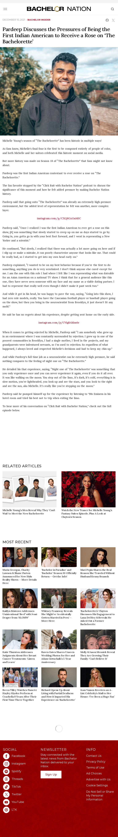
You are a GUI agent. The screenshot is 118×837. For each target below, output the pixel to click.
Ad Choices (94, 773)
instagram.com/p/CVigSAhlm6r (59, 322)
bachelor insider (39, 19)
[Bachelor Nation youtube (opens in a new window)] (20, 802)
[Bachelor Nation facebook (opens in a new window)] (20, 756)
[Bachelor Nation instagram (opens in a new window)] (20, 764)
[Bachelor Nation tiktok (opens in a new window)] (20, 787)
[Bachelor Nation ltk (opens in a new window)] (20, 810)
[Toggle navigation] (5, 8)
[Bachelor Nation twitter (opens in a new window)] (20, 794)
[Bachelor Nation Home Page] (59, 9)
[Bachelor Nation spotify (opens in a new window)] (20, 771)
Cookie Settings (97, 785)
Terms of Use (95, 767)
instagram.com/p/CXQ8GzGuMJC (59, 218)
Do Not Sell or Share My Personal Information (100, 795)
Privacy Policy (95, 761)
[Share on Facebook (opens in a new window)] (107, 20)
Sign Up (51, 774)
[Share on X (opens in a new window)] (113, 20)
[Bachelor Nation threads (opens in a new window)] (20, 779)
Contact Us (93, 756)
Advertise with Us (98, 779)
